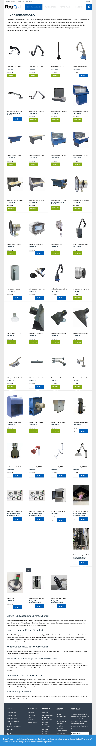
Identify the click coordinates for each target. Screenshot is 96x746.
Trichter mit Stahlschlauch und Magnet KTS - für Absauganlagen (59, 378)
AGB (29, 717)
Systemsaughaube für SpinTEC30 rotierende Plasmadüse (37, 598)
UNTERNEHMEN (10, 2)
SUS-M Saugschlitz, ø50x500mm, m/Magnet (37, 378)
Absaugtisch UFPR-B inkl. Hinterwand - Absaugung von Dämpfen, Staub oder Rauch (59, 155)
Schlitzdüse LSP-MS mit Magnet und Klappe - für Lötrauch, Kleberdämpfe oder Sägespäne (37, 333)
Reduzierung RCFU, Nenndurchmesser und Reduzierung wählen (81, 289)
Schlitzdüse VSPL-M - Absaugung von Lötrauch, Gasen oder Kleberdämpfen (81, 333)
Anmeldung (31, 715)
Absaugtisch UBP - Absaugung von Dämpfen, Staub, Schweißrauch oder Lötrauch (15, 155)
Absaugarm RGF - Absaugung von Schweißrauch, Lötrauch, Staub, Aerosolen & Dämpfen (37, 66)
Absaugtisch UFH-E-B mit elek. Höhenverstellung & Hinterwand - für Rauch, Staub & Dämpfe (15, 200)
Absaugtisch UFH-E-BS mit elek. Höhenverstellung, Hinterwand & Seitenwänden (37, 200)
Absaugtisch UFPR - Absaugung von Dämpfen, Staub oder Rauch (59, 200)
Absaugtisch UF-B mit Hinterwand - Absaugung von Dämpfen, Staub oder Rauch (81, 155)
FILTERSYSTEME (50, 7)
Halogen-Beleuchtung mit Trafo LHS (37, 289)
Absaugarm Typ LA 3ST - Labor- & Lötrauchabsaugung (81, 467)
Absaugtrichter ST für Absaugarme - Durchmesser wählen (81, 200)
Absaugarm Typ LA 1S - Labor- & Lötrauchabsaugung (37, 467)
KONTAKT (21, 2)
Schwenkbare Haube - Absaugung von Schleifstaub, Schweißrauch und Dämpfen (15, 111)
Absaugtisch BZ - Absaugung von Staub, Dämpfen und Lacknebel (81, 111)
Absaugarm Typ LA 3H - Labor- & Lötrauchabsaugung (59, 467)
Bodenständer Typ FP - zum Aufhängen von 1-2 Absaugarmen (59, 66)
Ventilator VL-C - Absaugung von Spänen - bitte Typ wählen (37, 422)
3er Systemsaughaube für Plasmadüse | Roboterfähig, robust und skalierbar (15, 467)
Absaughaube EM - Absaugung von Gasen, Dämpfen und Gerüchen (59, 111)
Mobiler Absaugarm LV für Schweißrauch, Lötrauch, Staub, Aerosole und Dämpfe (59, 289)
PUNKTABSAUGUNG (33, 7)
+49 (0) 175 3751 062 (13, 721)
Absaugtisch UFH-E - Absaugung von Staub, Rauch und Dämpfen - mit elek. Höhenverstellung (37, 155)
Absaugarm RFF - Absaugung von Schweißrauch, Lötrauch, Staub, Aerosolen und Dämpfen (37, 111)
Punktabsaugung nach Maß (81, 555)
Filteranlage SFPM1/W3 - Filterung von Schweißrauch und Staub (81, 244)
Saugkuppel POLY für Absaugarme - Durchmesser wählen (15, 333)
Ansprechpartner (61, 716)
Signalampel (10, 598)
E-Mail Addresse (76, 733)
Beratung (59, 714)
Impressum (31, 720)
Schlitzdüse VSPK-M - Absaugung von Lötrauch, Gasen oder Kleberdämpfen (59, 333)
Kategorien (60, 719)
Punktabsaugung (61, 721)
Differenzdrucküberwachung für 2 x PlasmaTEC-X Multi (37, 511)
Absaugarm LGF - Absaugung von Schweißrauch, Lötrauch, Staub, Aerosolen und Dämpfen (15, 66)
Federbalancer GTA (56, 244)
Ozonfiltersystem (47, 734)
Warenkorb (31, 712)
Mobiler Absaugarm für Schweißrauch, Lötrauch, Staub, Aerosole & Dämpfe (81, 66)
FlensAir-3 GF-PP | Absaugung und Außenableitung (59, 511)
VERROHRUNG (65, 7)
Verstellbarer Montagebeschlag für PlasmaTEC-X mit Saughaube (59, 598)
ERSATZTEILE (79, 7)
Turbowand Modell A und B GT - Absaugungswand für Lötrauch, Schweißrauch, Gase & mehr (15, 422)
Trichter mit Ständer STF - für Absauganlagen (81, 378)
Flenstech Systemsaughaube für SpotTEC (81, 511)
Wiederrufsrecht (32, 722)
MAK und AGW (61, 733)
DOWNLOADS (30, 2)
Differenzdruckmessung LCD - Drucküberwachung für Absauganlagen (37, 244)
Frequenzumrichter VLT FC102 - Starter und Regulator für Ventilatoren (15, 289)
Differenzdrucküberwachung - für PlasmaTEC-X (15, 511)
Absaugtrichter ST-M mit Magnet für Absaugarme (15, 244)
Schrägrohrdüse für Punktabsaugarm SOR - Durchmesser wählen (15, 378)
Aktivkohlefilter (46, 727)
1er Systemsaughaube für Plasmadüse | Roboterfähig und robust (81, 422)
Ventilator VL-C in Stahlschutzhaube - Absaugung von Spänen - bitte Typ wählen (59, 422)
